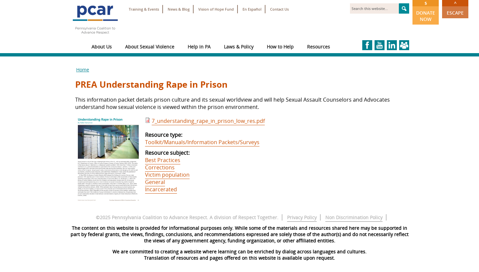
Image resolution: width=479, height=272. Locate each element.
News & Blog (179, 9)
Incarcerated (161, 189)
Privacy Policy (302, 217)
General (155, 182)
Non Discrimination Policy (354, 217)
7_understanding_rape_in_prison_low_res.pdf (208, 121)
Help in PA (199, 47)
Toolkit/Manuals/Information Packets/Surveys (202, 142)
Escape (455, 8)
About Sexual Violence (149, 47)
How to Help (280, 47)
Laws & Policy (238, 47)
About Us (101, 47)
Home (82, 69)
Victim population (167, 174)
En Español (251, 9)
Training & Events (144, 9)
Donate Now (425, 11)
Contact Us (279, 9)
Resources (318, 47)
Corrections (160, 167)
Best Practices (162, 160)
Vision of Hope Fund (216, 9)
